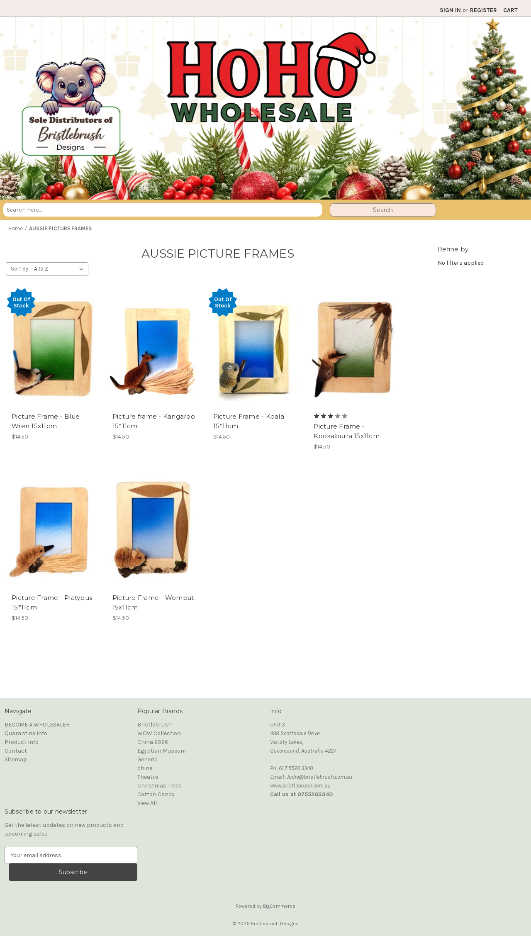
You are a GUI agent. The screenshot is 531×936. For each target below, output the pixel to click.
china (145, 768)
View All (147, 803)
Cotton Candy (156, 794)
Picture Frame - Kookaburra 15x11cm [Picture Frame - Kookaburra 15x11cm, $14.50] (347, 431)
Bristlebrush (154, 724)
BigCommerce (279, 906)
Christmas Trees (159, 785)
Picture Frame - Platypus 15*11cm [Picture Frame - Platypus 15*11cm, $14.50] (52, 602)
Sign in (450, 10)
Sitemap (16, 759)
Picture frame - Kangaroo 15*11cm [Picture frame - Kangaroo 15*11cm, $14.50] (153, 421)
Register (483, 10)
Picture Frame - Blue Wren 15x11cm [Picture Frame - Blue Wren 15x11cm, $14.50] (46, 421)
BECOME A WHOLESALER (37, 724)
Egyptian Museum (161, 750)
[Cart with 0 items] (510, 10)
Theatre (147, 776)
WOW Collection (159, 733)
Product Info (22, 742)
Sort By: (20, 269)
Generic (147, 759)
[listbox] (60, 269)
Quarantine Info (26, 733)
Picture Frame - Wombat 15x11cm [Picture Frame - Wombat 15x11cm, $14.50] (153, 602)
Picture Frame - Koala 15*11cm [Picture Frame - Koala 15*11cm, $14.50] (248, 421)
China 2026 (152, 742)
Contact (16, 750)
